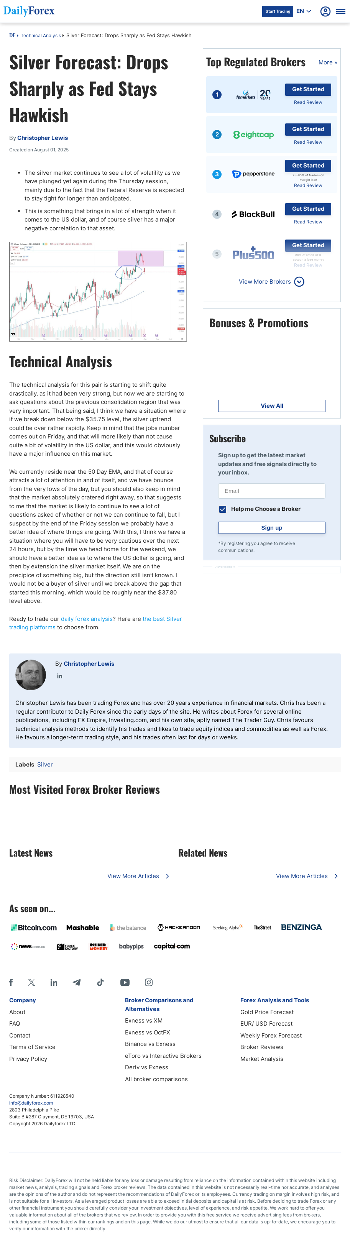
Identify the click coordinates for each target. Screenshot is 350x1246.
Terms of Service (32, 1047)
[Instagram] (149, 982)
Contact (19, 1035)
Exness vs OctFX (147, 1032)
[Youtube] (125, 982)
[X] (31, 982)
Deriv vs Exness (146, 1067)
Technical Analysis (41, 35)
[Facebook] (11, 982)
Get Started (308, 89)
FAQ (14, 1023)
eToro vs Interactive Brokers (163, 1055)
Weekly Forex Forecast (271, 1035)
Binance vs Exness (150, 1043)
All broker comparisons (156, 1079)
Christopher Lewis (89, 663)
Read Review (308, 102)
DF (12, 36)
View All (272, 405)
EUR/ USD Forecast (266, 1023)
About (17, 1012)
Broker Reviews (261, 1047)
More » (328, 62)
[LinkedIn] (53, 982)
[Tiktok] (100, 982)
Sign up (272, 527)
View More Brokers (265, 281)
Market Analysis (261, 1058)
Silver (45, 764)
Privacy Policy (28, 1058)
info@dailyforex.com (31, 1103)
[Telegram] (76, 982)
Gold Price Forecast (267, 1012)
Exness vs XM (144, 1020)
